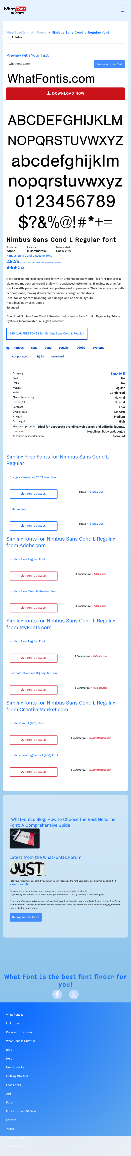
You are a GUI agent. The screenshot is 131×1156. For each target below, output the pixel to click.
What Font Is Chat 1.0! (21, 1041)
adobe (81, 347)
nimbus (19, 347)
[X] (74, 994)
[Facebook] (57, 994)
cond (48, 347)
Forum (10, 1102)
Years (10, 1129)
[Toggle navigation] (122, 10)
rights (40, 356)
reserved (57, 356)
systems (98, 347)
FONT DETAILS (33, 494)
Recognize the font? (25, 917)
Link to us (12, 1023)
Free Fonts (13, 1085)
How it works (15, 1067)
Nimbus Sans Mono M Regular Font (33, 591)
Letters (11, 1120)
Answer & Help (19, 884)
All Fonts (39, 32)
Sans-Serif (118, 373)
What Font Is (25, 977)
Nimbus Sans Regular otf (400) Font (34, 755)
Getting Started (17, 1076)
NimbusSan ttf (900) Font (27, 723)
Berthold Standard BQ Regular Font (34, 673)
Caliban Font (18, 509)
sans (34, 347)
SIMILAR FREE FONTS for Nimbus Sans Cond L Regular (47, 333)
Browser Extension (19, 1032)
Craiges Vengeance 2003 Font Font (33, 477)
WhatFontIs (16, 32)
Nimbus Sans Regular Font (27, 559)
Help (9, 1058)
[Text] (49, 64)
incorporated (19, 356)
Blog (9, 1050)
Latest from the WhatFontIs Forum (45, 857)
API (8, 1093)
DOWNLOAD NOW (65, 93)
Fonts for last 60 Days (21, 1111)
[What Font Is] (15, 10)
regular (64, 347)
